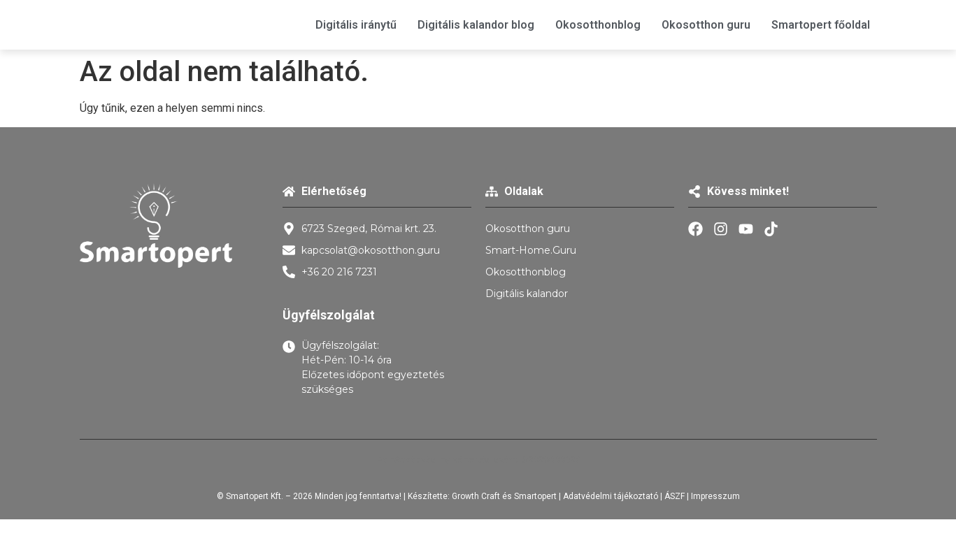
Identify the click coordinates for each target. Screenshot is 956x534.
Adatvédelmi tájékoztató (610, 496)
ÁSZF (674, 496)
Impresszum (715, 496)
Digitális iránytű (356, 24)
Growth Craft (476, 496)
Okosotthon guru (706, 24)
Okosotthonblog (598, 24)
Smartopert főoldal (820, 24)
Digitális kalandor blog (476, 24)
